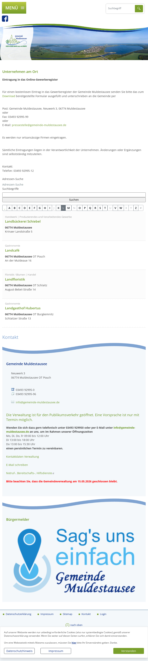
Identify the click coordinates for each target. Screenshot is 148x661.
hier (74, 642)
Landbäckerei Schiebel (23, 221)
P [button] (85, 208)
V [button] (115, 208)
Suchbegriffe (10, 189)
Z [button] (136, 208)
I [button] (49, 208)
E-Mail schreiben (17, 465)
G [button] (40, 208)
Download (8, 96)
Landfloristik (15, 279)
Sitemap (67, 614)
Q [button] (90, 208)
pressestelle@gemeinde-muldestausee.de (39, 125)
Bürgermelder (17, 519)
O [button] (80, 208)
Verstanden (128, 651)
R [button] (95, 208)
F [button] (34, 208)
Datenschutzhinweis (19, 651)
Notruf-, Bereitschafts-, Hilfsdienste (29, 473)
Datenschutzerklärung (18, 614)
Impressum (56, 651)
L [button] (63, 208)
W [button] (120, 208)
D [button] (25, 208)
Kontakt (86, 614)
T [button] (105, 208)
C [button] (19, 208)
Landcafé (12, 250)
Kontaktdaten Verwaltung (22, 456)
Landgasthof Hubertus (22, 308)
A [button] (9, 208)
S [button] (100, 208)
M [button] (68, 208)
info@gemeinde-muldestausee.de (38, 402)
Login (102, 614)
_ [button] (4, 208)
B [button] (14, 208)
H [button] (45, 208)
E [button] (29, 208)
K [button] (58, 208)
